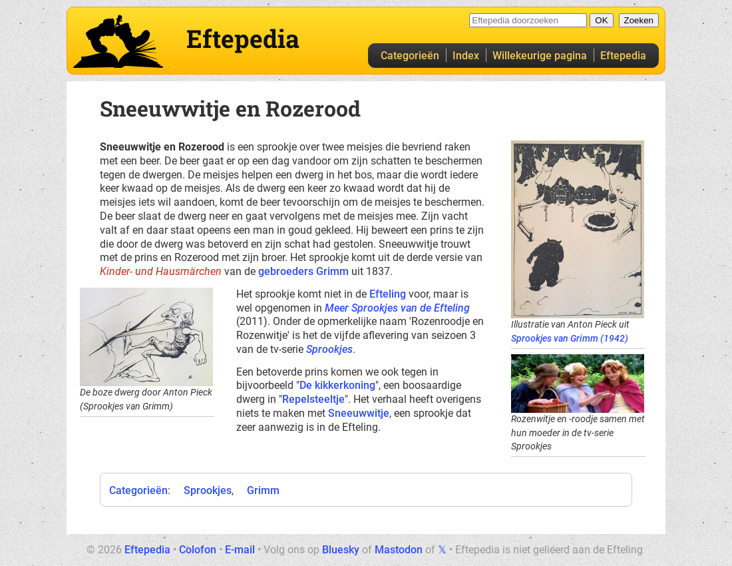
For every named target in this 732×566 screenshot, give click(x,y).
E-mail (240, 549)
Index (466, 55)
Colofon (197, 549)
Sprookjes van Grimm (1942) (569, 338)
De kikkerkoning (337, 385)
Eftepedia (623, 55)
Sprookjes (329, 349)
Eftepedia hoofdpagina (118, 41)
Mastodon (399, 549)
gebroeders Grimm (303, 271)
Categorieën (410, 55)
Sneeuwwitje (358, 413)
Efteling (387, 294)
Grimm (263, 490)
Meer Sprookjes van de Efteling (397, 308)
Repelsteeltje (313, 399)
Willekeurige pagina (539, 55)
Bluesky (340, 549)
